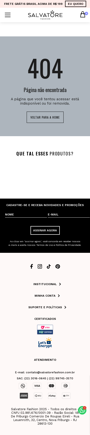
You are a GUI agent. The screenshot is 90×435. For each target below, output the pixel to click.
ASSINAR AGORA (45, 230)
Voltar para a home (45, 117)
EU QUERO (75, 4)
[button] (82, 410)
